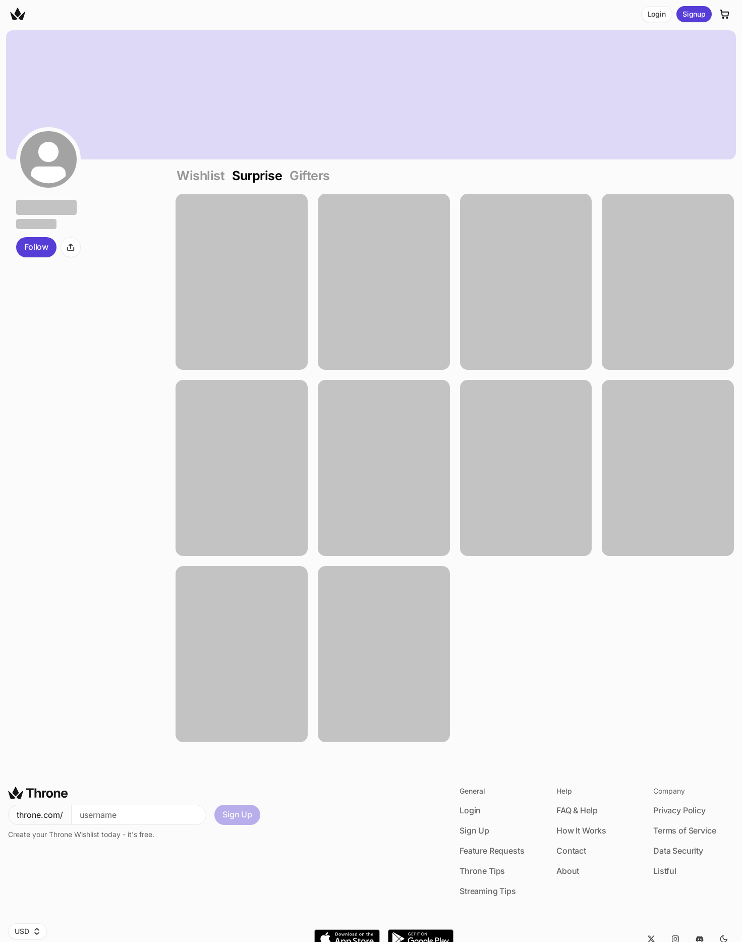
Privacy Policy (679, 810)
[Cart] (725, 14)
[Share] (71, 247)
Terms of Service (684, 830)
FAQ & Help (576, 810)
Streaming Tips (488, 891)
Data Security (678, 851)
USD (27, 931)
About (567, 871)
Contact (571, 851)
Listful (664, 871)
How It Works (581, 830)
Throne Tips (482, 871)
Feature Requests (492, 851)
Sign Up (237, 814)
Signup (694, 14)
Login (657, 14)
